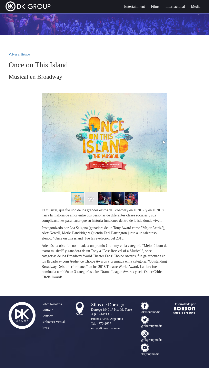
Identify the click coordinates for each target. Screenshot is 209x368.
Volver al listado (19, 54)
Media (195, 6)
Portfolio (47, 310)
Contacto (47, 316)
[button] (163, 142)
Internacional (175, 6)
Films (155, 6)
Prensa (46, 327)
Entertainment (134, 6)
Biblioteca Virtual (53, 322)
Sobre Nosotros (52, 304)
